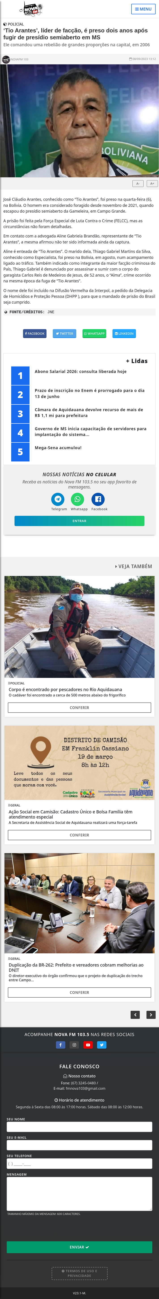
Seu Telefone (19, 1156)
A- (138, 183)
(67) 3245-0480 (83, 1083)
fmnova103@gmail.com (85, 1088)
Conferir (79, 707)
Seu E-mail (17, 1137)
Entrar (80, 521)
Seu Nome (16, 1119)
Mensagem (17, 1174)
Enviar (79, 1247)
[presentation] (41, 1228)
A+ (152, 183)
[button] (151, 1015)
